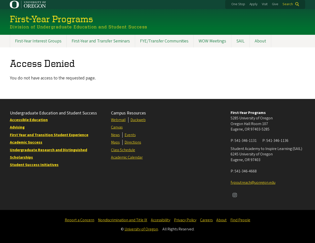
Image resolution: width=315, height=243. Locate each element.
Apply (253, 4)
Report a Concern (79, 220)
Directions (133, 142)
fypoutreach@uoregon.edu (253, 182)
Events (130, 135)
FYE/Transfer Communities (164, 41)
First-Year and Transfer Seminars (101, 41)
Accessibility (160, 220)
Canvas (117, 127)
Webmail (118, 120)
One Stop (238, 4)
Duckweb (138, 120)
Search (288, 4)
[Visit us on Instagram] (235, 195)
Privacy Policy (185, 220)
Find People (240, 220)
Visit (265, 4)
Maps (115, 142)
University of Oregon (141, 229)
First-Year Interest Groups (38, 41)
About (260, 41)
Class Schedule (123, 150)
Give (275, 4)
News (115, 135)
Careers (206, 220)
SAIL (240, 41)
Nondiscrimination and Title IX (122, 220)
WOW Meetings (212, 41)
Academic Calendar (127, 157)
